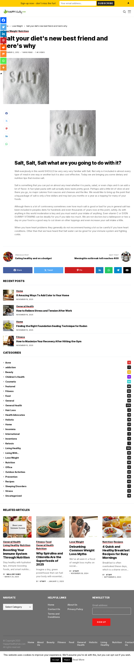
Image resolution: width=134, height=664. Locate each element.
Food (68, 396)
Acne (68, 362)
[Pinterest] (3, 40)
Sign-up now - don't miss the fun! (38, 3)
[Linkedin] (3, 34)
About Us (72, 604)
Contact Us (54, 609)
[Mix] (3, 54)
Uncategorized (68, 496)
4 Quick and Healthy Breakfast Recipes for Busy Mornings (116, 552)
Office (68, 467)
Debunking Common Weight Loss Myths (81, 550)
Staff (43, 581)
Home (68, 424)
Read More (78, 659)
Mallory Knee (14, 574)
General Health (68, 405)
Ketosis (68, 443)
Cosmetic (68, 381)
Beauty (68, 372)
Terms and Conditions (54, 615)
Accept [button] (55, 659)
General (68, 400)
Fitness (68, 391)
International (68, 434)
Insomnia (68, 429)
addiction (68, 367)
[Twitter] (3, 27)
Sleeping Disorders (68, 486)
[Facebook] (3, 20)
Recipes (68, 481)
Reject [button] (67, 659)
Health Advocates (68, 415)
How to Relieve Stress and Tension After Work (44, 310)
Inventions (68, 438)
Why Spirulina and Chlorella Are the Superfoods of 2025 (49, 559)
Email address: (100, 605)
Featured (68, 386)
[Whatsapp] (3, 61)
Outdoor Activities (68, 472)
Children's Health (68, 377)
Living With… (68, 453)
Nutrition (68, 462)
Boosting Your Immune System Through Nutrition (16, 553)
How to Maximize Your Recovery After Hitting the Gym (48, 341)
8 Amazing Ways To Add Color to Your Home (42, 295)
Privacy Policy (75, 609)
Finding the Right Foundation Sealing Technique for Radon (51, 326)
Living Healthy (68, 448)
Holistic (68, 419)
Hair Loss (68, 410)
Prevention (68, 477)
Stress (68, 491)
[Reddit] (3, 47)
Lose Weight (17, 26)
